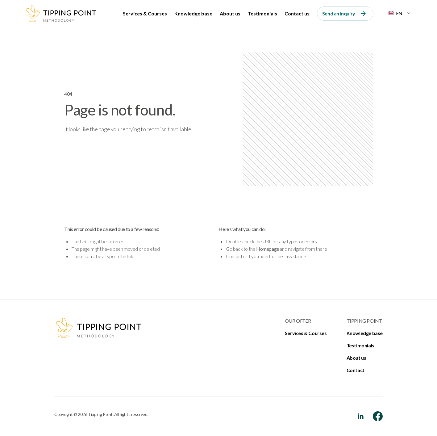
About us (230, 13)
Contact (355, 370)
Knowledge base (193, 13)
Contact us (297, 13)
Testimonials (262, 13)
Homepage (267, 249)
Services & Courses (145, 13)
